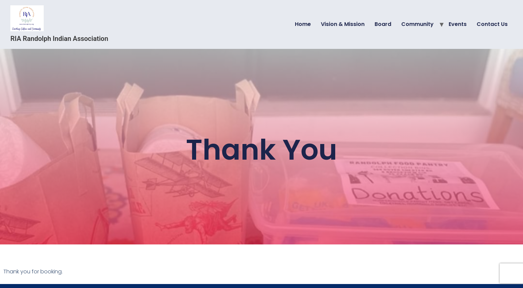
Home (303, 24)
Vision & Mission (343, 24)
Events (458, 24)
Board (383, 24)
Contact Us (492, 24)
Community (417, 24)
